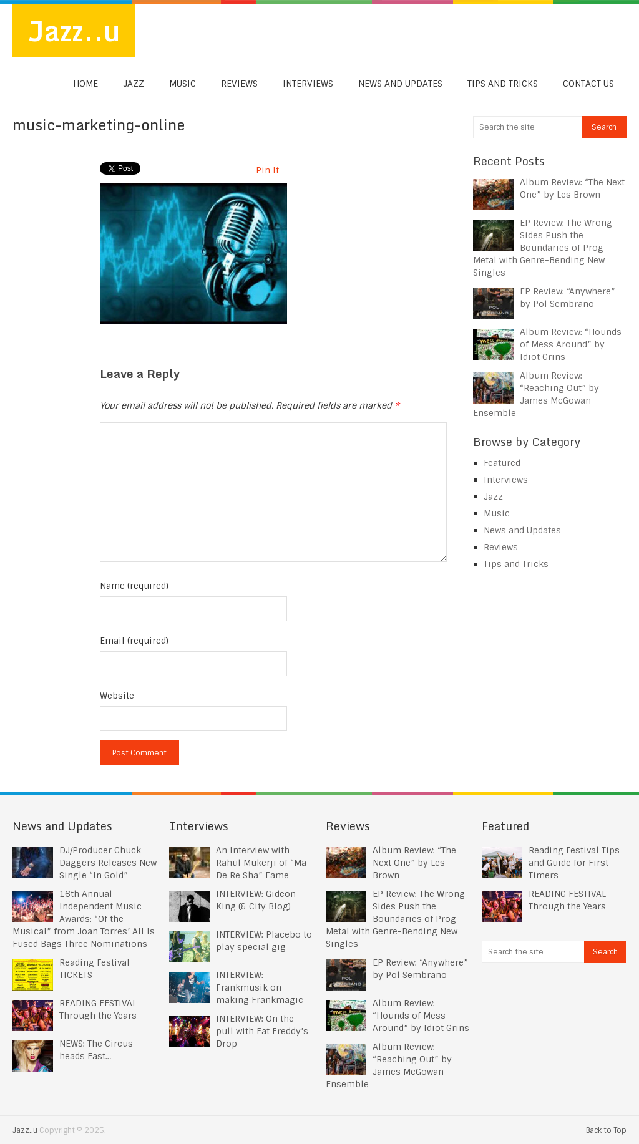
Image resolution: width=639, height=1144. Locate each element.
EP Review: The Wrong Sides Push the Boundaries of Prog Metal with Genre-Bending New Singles (542, 247)
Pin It (267, 170)
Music (182, 83)
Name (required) (134, 585)
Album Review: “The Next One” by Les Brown (414, 863)
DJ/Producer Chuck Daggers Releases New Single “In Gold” (108, 863)
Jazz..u (74, 30)
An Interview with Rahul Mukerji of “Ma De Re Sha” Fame (261, 863)
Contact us (588, 83)
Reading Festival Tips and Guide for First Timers (574, 863)
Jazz (133, 83)
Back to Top (606, 1130)
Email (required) (134, 640)
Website (117, 695)
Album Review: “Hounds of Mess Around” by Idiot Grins (571, 344)
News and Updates (400, 83)
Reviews (239, 83)
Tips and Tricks (502, 83)
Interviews (308, 83)
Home (85, 83)
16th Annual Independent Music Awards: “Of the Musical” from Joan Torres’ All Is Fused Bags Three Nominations (83, 918)
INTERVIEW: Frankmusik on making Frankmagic (259, 987)
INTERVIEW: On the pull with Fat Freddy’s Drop (262, 1031)
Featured (502, 462)
